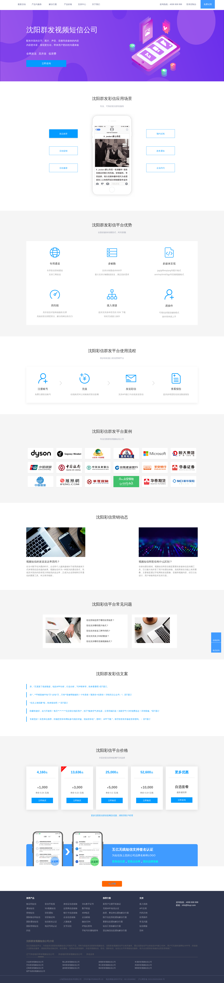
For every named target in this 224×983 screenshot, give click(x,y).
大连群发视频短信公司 (34, 962)
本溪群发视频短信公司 (143, 962)
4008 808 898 (176, 4)
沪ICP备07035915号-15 (93, 979)
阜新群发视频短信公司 (143, 965)
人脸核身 (67, 921)
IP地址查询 (87, 926)
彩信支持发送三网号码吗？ (98, 631)
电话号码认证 (51, 926)
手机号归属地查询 (90, 930)
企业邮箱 (86, 917)
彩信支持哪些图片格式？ (97, 625)
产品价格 (68, 4)
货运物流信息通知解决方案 (115, 930)
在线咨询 (216, 640)
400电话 (85, 913)
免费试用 (208, 4)
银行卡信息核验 (70, 913)
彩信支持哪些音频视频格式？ (99, 641)
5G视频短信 (50, 908)
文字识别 (67, 926)
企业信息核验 (69, 917)
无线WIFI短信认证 (111, 908)
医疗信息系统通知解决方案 (115, 917)
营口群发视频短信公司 (107, 965)
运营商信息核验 (70, 908)
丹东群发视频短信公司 (34, 965)
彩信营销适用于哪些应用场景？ (100, 620)
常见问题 (143, 921)
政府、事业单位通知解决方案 (116, 913)
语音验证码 (50, 917)
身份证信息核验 (70, 904)
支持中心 (82, 4)
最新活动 (22, 4)
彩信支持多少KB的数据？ (97, 636)
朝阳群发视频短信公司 (143, 968)
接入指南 (143, 904)
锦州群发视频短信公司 (71, 965)
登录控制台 (191, 4)
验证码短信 (31, 904)
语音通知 (49, 913)
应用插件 (143, 917)
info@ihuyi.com (189, 905)
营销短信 (30, 913)
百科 (141, 930)
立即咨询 (46, 63)
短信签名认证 (51, 921)
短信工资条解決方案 (112, 926)
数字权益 (86, 908)
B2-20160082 (130, 979)
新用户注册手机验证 (112, 904)
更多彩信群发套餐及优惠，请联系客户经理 (112, 815)
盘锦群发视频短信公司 (71, 968)
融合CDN (86, 921)
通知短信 (30, 908)
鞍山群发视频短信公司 (71, 962)
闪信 (28, 930)
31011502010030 (155, 979)
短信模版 (143, 926)
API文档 (143, 908)
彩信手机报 (50, 904)
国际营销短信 (32, 926)
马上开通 (112, 884)
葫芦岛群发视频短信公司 (35, 971)
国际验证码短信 (33, 917)
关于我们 (96, 4)
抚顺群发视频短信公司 (107, 962)
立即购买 (42, 800)
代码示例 (143, 913)
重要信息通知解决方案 (113, 921)
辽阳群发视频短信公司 (34, 968)
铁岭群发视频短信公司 (107, 968)
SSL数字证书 (88, 904)
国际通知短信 (32, 921)
